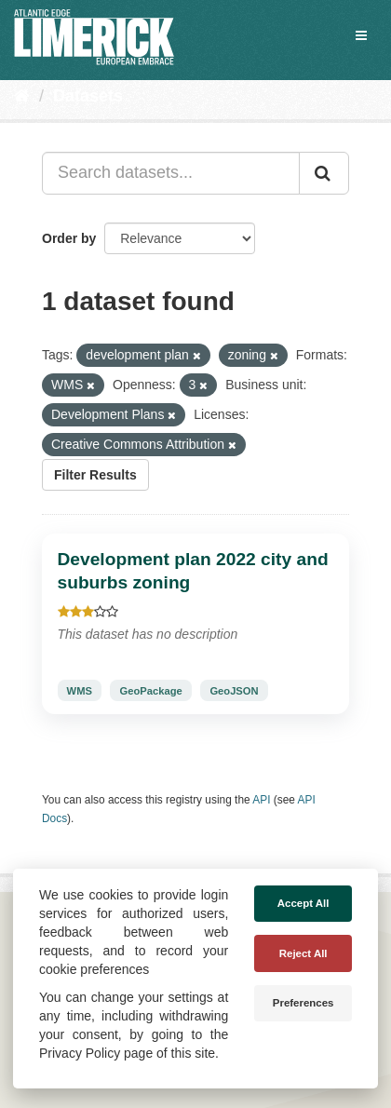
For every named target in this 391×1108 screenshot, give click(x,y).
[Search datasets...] (171, 173)
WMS (79, 690)
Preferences (303, 1002)
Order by (69, 238)
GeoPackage (151, 690)
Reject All (303, 953)
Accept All (303, 903)
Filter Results (95, 474)
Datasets (88, 96)
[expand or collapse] (361, 35)
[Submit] (324, 173)
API (261, 799)
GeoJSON (233, 690)
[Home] (22, 96)
